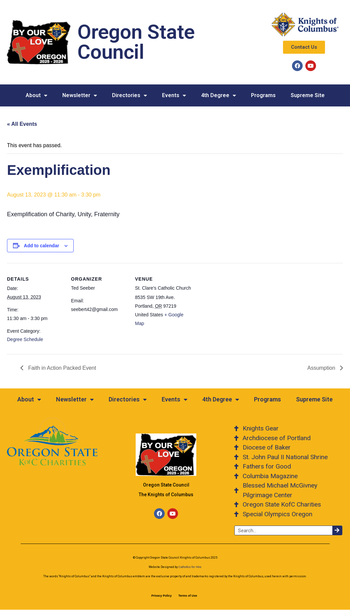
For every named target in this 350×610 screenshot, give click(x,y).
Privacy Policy (161, 595)
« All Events (22, 124)
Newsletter (79, 95)
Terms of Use (187, 595)
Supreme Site (308, 95)
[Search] (337, 530)
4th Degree (218, 95)
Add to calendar (41, 245)
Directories (129, 95)
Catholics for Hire (189, 567)
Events (174, 95)
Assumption (322, 368)
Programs (263, 95)
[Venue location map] (234, 309)
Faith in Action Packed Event (61, 368)
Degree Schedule (25, 339)
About (36, 95)
